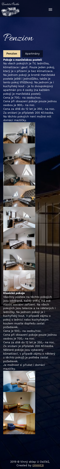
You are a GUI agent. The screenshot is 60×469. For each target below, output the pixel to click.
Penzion (11, 53)
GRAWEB (38, 465)
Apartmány (32, 53)
